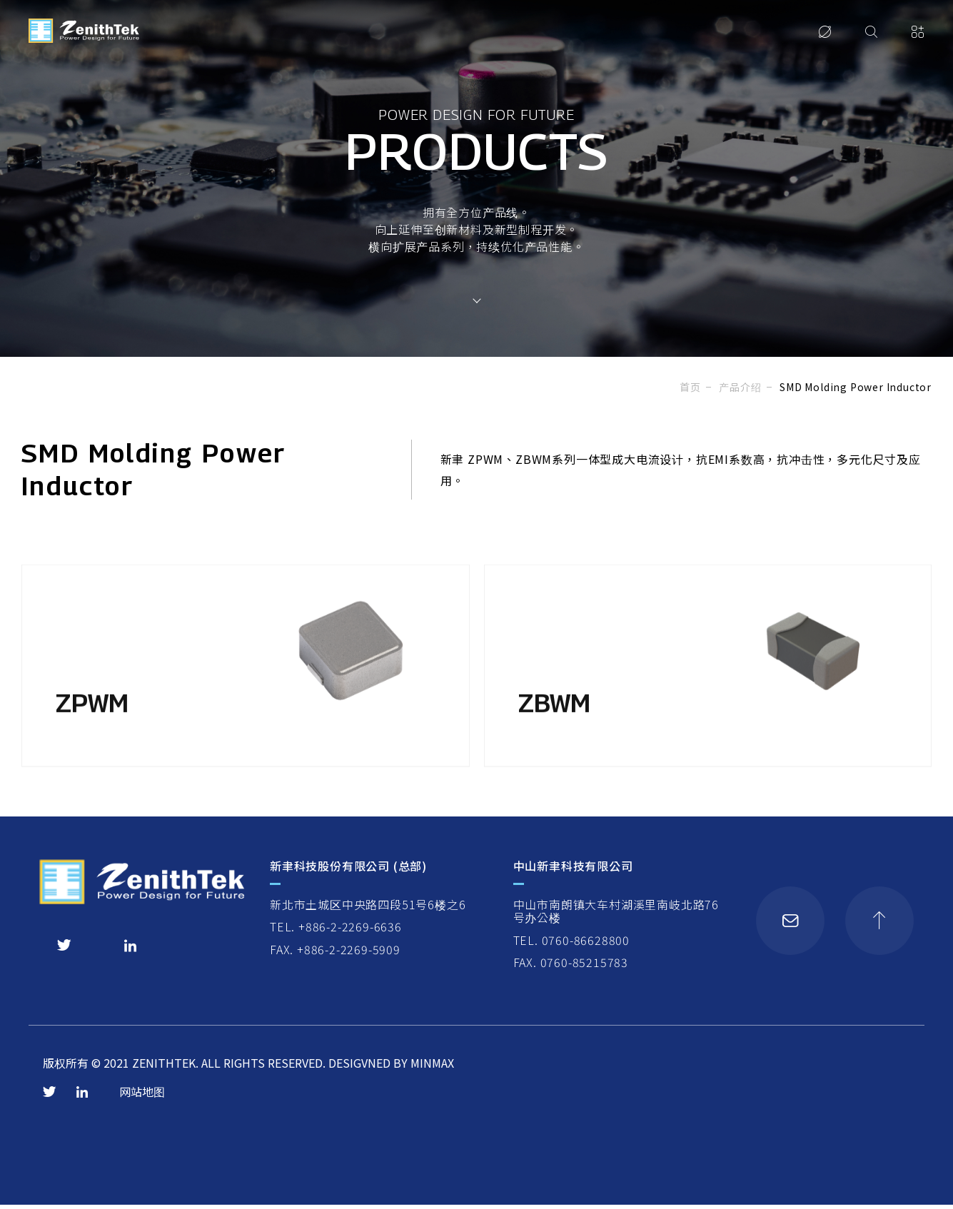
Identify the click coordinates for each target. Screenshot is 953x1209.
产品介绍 (740, 387)
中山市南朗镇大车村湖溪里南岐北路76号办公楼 (615, 915)
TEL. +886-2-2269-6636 (336, 931)
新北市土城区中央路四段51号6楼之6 (367, 908)
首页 (690, 387)
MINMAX (432, 1067)
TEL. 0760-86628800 (571, 944)
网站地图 (142, 1096)
